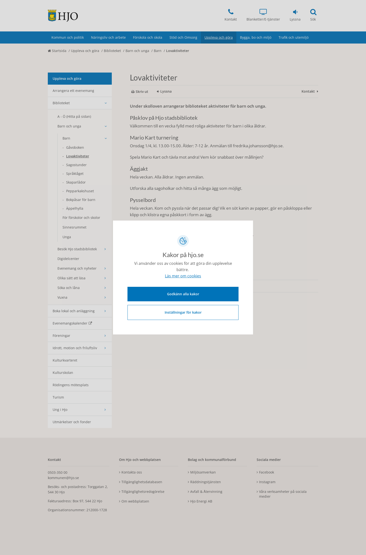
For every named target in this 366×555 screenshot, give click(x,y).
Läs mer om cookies (183, 276)
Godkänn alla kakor (183, 293)
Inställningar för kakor (183, 312)
